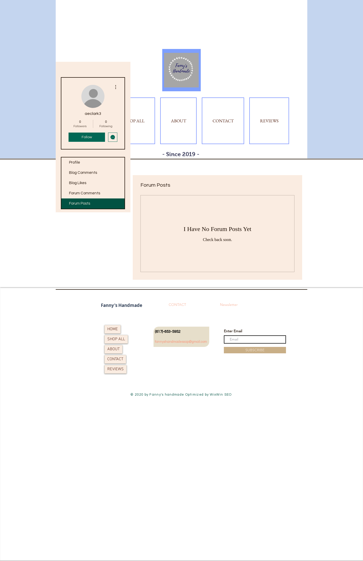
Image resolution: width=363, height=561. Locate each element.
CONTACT (115, 359)
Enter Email (233, 331)
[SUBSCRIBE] (255, 350)
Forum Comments (84, 193)
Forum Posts (79, 203)
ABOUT (113, 349)
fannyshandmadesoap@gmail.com (181, 342)
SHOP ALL (116, 339)
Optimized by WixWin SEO (208, 394)
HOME (112, 329)
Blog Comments (83, 173)
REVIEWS (115, 369)
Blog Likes (77, 183)
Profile (74, 162)
